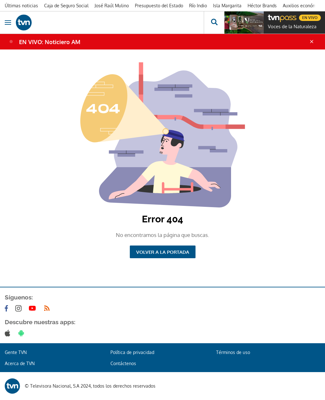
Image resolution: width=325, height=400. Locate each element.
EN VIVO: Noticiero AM (49, 41)
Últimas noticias (21, 5)
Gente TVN (16, 352)
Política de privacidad (132, 352)
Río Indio (198, 5)
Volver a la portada (162, 252)
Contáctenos (123, 363)
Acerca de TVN (20, 363)
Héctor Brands (262, 5)
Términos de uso (233, 352)
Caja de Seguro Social (66, 5)
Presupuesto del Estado (159, 5)
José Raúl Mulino (112, 5)
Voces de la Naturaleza (292, 27)
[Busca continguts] (214, 22)
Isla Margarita (227, 5)
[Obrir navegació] (8, 22)
